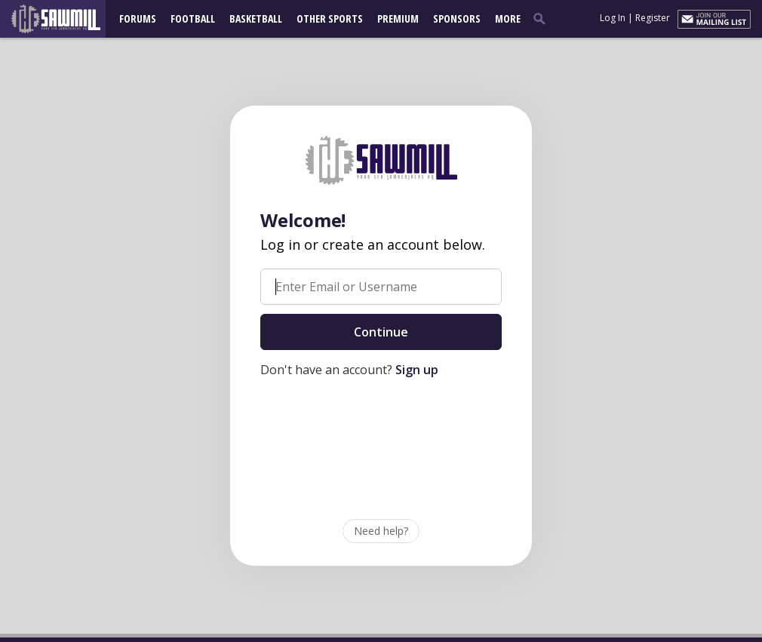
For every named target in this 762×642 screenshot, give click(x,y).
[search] (542, 18)
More (508, 18)
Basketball (255, 18)
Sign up (416, 369)
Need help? (381, 531)
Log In (612, 17)
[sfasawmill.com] (63, 19)
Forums (137, 18)
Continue (381, 332)
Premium (398, 18)
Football (193, 18)
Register (652, 17)
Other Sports (330, 18)
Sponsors (457, 18)
